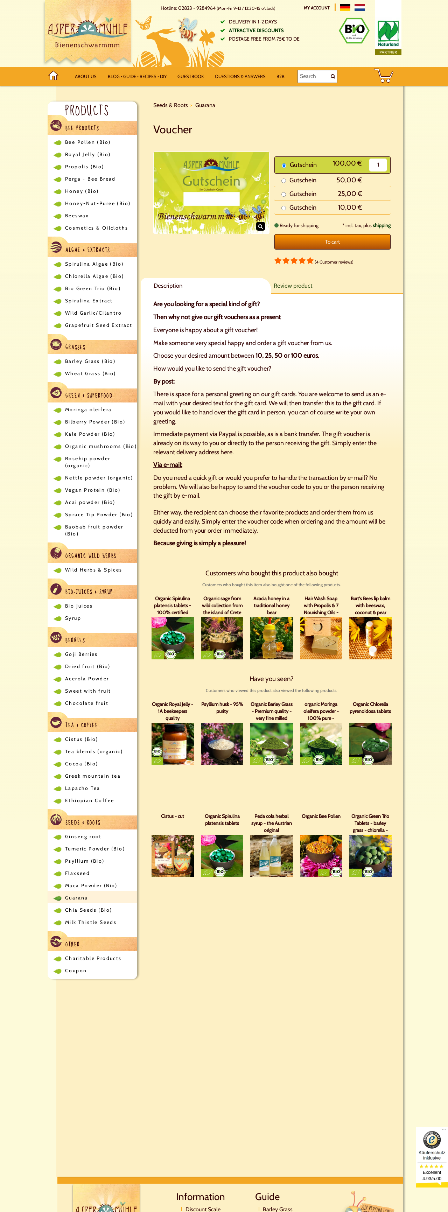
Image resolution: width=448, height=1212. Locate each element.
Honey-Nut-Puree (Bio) (98, 203)
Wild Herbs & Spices (93, 570)
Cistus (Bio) (81, 739)
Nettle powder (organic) (99, 478)
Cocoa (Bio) (81, 764)
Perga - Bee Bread (90, 179)
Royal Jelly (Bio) (88, 154)
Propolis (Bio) (84, 166)
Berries (67, 638)
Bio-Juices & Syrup (81, 590)
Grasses (67, 345)
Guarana (76, 898)
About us (86, 76)
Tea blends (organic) (94, 751)
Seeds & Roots (75, 821)
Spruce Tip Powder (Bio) (99, 514)
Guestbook (190, 76)
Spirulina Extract (89, 300)
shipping (382, 225)
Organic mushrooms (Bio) (101, 446)
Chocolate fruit (86, 703)
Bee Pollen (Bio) (88, 142)
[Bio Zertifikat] (354, 30)
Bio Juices (79, 606)
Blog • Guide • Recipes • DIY (137, 76)
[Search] (317, 76)
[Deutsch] (345, 7)
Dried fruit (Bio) (88, 666)
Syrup (73, 618)
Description (168, 285)
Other (65, 943)
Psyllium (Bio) (85, 861)
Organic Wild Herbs (83, 554)
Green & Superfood (81, 394)
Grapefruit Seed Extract (98, 325)
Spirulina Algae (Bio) (94, 264)
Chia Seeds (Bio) (88, 910)
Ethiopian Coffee (89, 800)
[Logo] (88, 33)
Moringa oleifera (88, 409)
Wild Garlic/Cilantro (93, 313)
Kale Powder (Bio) (90, 434)
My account (317, 7)
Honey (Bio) (82, 191)
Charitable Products (93, 958)
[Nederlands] (360, 7)
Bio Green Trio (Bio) (93, 288)
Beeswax (77, 215)
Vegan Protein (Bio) (93, 490)
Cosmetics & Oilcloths (96, 228)
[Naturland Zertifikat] (388, 36)
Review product (293, 285)
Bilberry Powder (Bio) (95, 422)
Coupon (76, 970)
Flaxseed (77, 873)
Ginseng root (83, 836)
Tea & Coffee (74, 723)
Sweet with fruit (88, 691)
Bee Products (74, 126)
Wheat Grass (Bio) (90, 373)
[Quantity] (378, 165)
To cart (332, 241)
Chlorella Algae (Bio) (94, 276)
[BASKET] (383, 76)
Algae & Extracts (80, 248)
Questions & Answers (240, 76)
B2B (280, 76)
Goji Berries (81, 654)
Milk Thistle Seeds (91, 922)
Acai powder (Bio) (90, 502)
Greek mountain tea (93, 776)
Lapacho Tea (82, 788)
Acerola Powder (87, 678)
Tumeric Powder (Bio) (95, 849)
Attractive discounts (256, 30)
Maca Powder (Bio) (91, 885)
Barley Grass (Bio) (90, 361)
